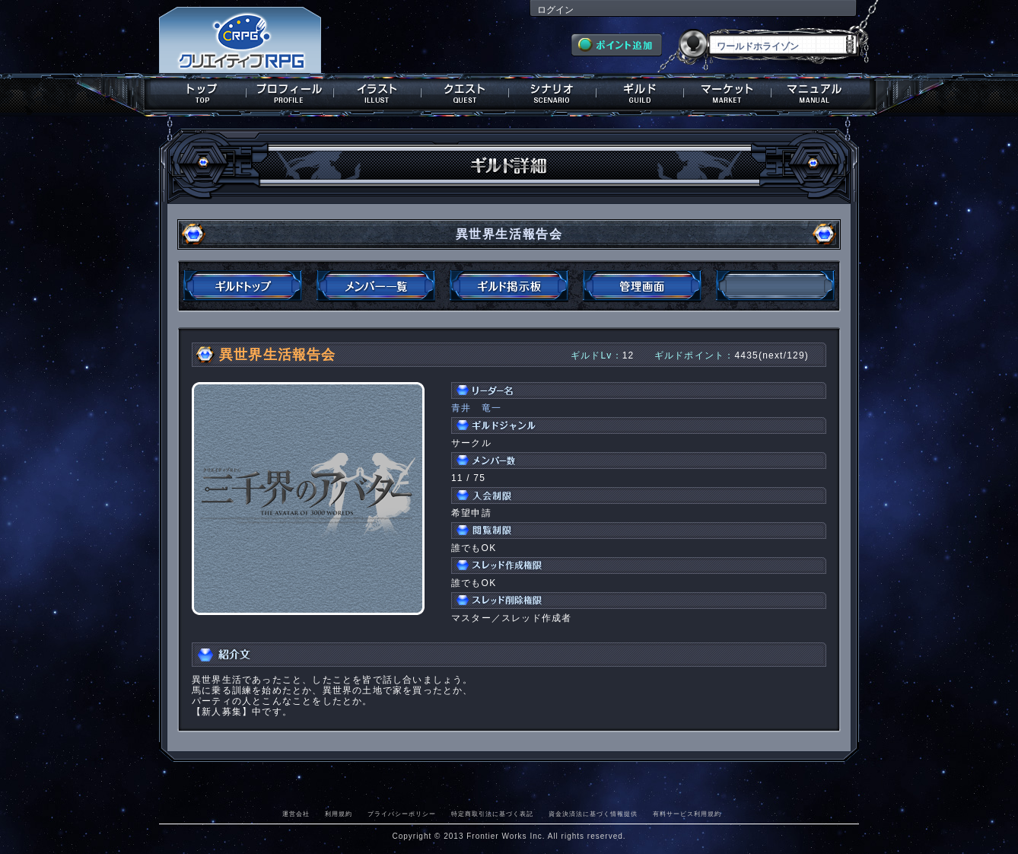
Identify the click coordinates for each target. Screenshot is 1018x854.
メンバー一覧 (376, 286)
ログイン (555, 10)
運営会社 (296, 813)
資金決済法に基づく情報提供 (593, 813)
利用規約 (338, 813)
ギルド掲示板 (509, 286)
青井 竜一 (476, 408)
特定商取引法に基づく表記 (492, 813)
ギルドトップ (242, 286)
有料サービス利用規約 (687, 813)
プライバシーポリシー (401, 813)
